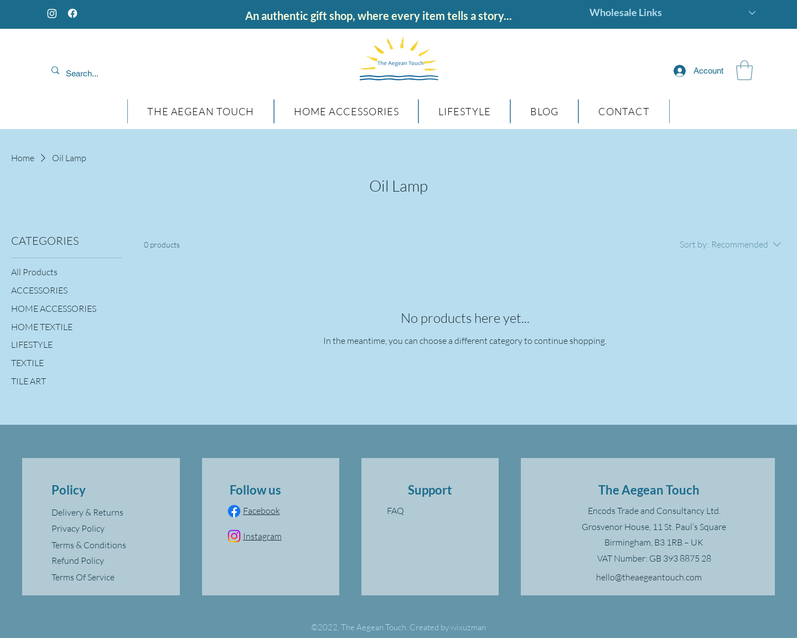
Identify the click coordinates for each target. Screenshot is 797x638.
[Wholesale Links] (673, 12)
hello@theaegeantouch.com (649, 577)
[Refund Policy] (105, 560)
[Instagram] (52, 13)
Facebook (261, 510)
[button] (744, 70)
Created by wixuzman (448, 627)
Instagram (262, 536)
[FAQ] (430, 510)
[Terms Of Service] (105, 577)
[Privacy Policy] (105, 528)
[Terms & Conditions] (105, 545)
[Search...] (118, 73)
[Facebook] (72, 13)
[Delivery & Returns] (105, 512)
